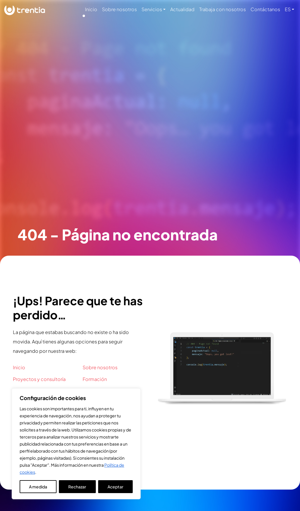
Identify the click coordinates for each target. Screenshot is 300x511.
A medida (38, 486)
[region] (76, 443)
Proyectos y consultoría (39, 379)
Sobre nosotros (119, 9)
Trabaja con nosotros (222, 9)
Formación (95, 379)
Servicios (152, 9)
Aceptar (115, 486)
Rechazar (77, 486)
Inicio (91, 9)
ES (288, 9)
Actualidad (182, 9)
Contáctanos (265, 9)
